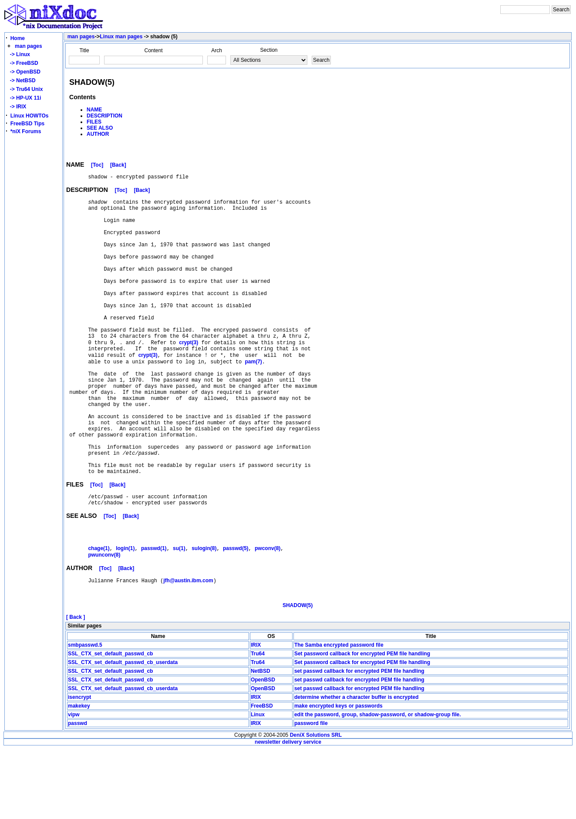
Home (17, 38)
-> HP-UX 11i (24, 98)
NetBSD (260, 741)
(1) (98, 612)
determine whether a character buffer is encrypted (356, 767)
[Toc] (97, 166)
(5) (236, 612)
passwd (77, 793)
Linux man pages (121, 37)
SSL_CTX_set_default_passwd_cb (110, 724)
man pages (28, 46)
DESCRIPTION (104, 116)
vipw (74, 785)
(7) (253, 398)
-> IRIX (16, 107)
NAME (94, 110)
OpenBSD (263, 750)
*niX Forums (25, 131)
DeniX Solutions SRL (316, 805)
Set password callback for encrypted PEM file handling (362, 724)
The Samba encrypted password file (339, 715)
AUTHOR (98, 134)
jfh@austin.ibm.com (188, 646)
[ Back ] (75, 687)
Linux (258, 785)
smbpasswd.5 (85, 715)
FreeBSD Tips (27, 124)
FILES (94, 122)
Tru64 (258, 724)
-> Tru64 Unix (25, 89)
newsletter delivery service (288, 812)
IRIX (256, 715)
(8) (204, 612)
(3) (188, 376)
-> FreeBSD (22, 63)
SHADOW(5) (298, 675)
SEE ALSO (100, 128)
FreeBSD (262, 776)
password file (311, 793)
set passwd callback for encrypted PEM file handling (359, 741)
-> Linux (18, 54)
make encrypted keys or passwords (338, 776)
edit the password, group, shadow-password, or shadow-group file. (377, 785)
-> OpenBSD (23, 72)
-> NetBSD (21, 80)
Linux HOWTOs (29, 116)
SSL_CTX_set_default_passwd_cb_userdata (123, 732)
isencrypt (79, 767)
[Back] (118, 166)
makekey (79, 776)
